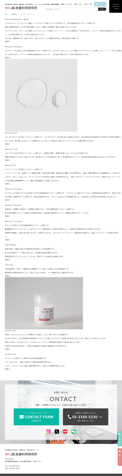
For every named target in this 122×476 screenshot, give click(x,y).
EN (91, 4)
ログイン (100, 4)
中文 (85, 4)
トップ (46, 4)
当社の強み (55, 4)
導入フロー (78, 4)
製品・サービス (66, 4)
